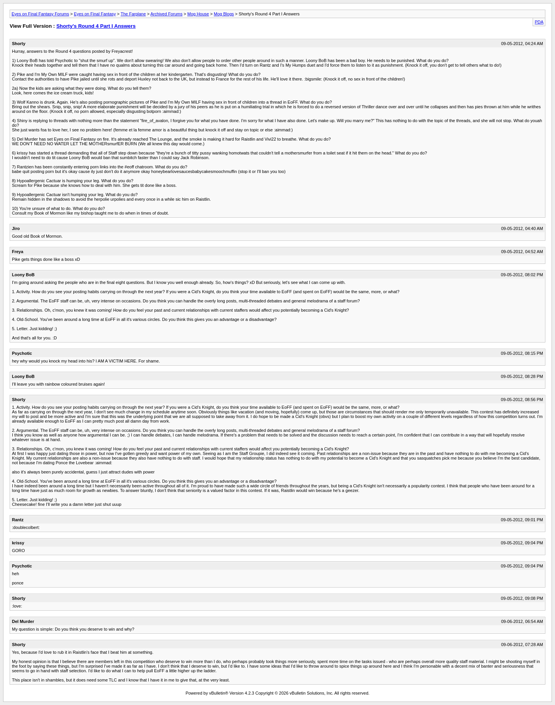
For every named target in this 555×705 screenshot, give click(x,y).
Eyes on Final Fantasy (95, 14)
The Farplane (133, 14)
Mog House (198, 14)
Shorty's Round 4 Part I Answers (96, 26)
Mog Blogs (224, 14)
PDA (539, 22)
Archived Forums (166, 14)
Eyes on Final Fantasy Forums (40, 14)
